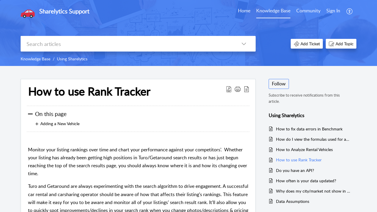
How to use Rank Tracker (299, 160)
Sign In (333, 10)
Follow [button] (279, 83)
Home (244, 10)
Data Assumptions (292, 201)
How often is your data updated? (306, 180)
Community (308, 10)
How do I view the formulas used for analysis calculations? (313, 139)
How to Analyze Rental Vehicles (304, 149)
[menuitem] (244, 11)
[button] (349, 11)
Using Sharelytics (72, 59)
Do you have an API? (295, 170)
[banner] (188, 33)
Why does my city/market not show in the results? (313, 191)
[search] (126, 44)
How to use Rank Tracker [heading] (89, 91)
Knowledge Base (273, 10)
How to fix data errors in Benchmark (309, 129)
